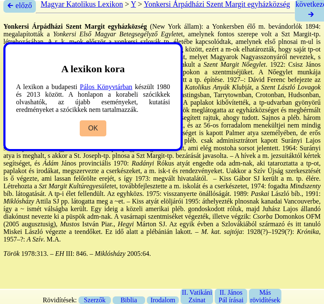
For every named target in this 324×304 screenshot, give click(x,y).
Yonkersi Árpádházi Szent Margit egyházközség (217, 4)
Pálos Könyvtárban (106, 86)
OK (93, 128)
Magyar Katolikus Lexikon (81, 4)
